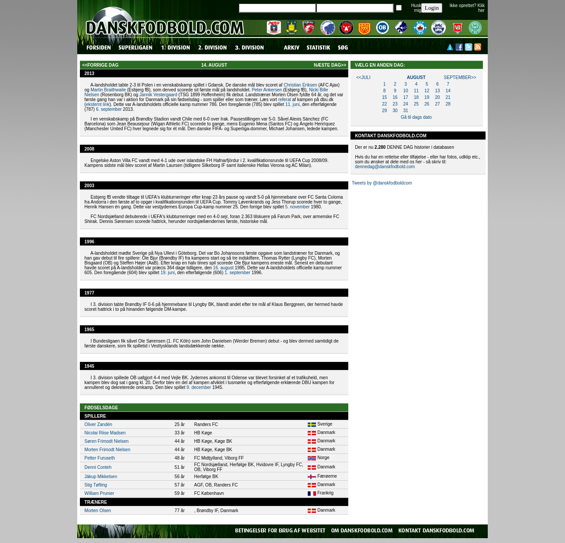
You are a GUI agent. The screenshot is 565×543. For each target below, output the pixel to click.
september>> (460, 77)
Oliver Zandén (98, 424)
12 (426, 90)
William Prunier (99, 493)
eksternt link (97, 104)
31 (405, 110)
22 (384, 104)
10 (405, 90)
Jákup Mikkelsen (100, 476)
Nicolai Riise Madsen (104, 432)
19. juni (168, 272)
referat (284, 99)
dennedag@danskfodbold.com (385, 166)
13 (437, 90)
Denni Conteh (97, 467)
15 (384, 97)
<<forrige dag (100, 65)
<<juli (363, 77)
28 (447, 104)
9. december (199, 387)
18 (416, 97)
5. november (297, 206)
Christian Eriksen (300, 85)
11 (416, 90)
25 (416, 104)
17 (405, 97)
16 (394, 97)
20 (437, 97)
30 (394, 110)
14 (447, 90)
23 (394, 104)
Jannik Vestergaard (158, 94)
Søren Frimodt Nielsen (106, 441)
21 (447, 97)
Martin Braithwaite (108, 89)
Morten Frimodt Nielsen (107, 449)
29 (384, 110)
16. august (223, 267)
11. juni (292, 104)
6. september (108, 109)
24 (405, 104)
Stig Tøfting (95, 485)
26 (426, 104)
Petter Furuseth (99, 458)
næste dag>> (330, 65)
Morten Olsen (97, 510)
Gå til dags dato (416, 117)
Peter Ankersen (267, 89)
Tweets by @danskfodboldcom (382, 183)
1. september (237, 272)
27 (437, 104)
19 (426, 97)
